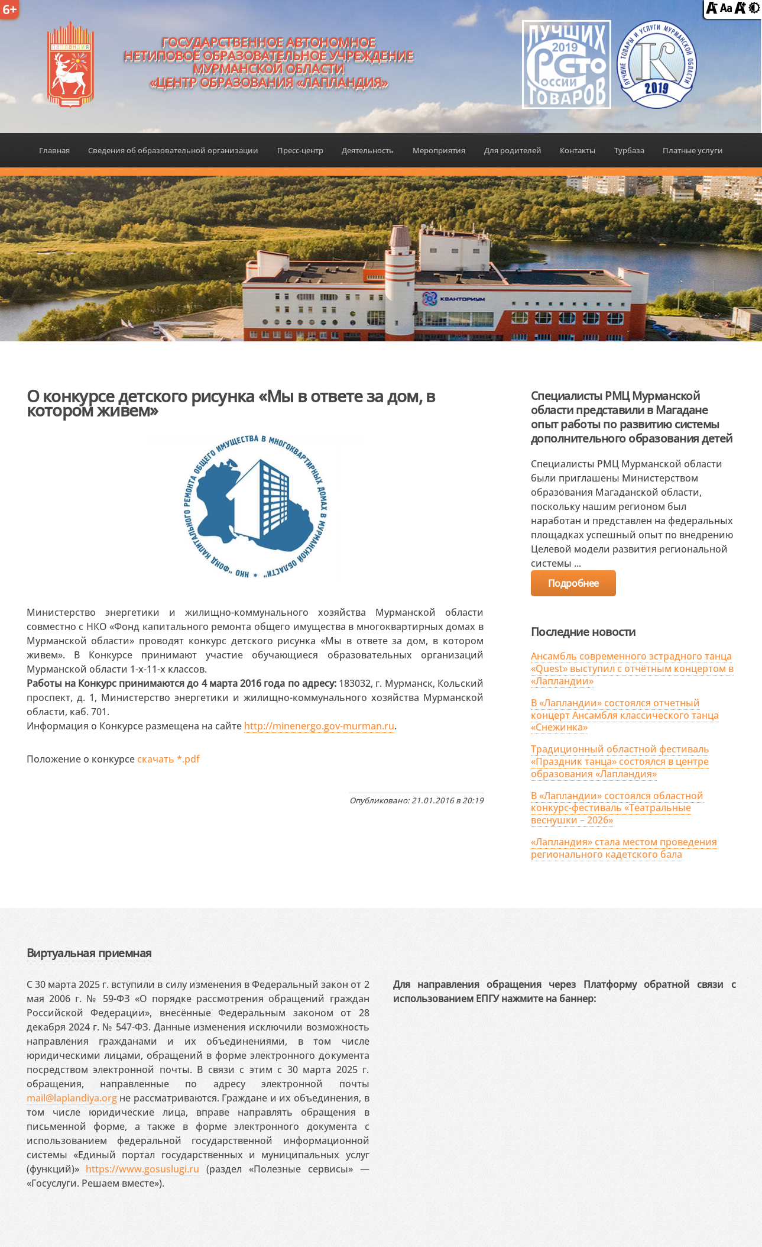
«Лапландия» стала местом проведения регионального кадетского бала (624, 848)
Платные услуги (693, 150)
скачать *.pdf (168, 758)
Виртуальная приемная (89, 953)
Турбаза (629, 150)
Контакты (577, 150)
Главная (54, 150)
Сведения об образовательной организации (173, 150)
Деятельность (368, 150)
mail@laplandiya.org (72, 1097)
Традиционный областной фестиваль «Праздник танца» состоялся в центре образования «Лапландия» (620, 761)
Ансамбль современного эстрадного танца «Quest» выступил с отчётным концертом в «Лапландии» (632, 668)
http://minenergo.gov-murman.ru (319, 725)
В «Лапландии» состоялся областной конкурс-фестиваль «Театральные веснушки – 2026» (617, 808)
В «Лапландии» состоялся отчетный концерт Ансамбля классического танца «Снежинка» (625, 715)
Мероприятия (439, 150)
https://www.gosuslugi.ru (142, 1168)
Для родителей (512, 150)
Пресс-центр (300, 150)
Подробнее (573, 583)
